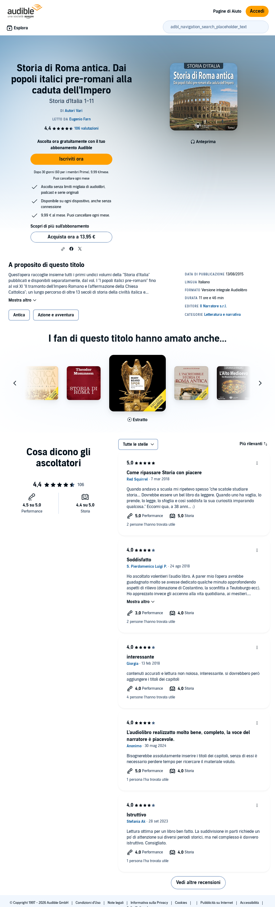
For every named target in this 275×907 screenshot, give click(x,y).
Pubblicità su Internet (217, 903)
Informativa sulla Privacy (150, 903)
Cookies (181, 903)
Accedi (257, 11)
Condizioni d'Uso (88, 903)
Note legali (116, 903)
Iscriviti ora (71, 159)
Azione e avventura (56, 315)
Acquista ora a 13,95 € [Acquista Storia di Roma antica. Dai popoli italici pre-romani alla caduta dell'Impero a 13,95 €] (71, 237)
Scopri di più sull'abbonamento (59, 226)
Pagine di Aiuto (227, 11)
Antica (19, 315)
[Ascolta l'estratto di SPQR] (137, 419)
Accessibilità (250, 903)
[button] (63, 249)
